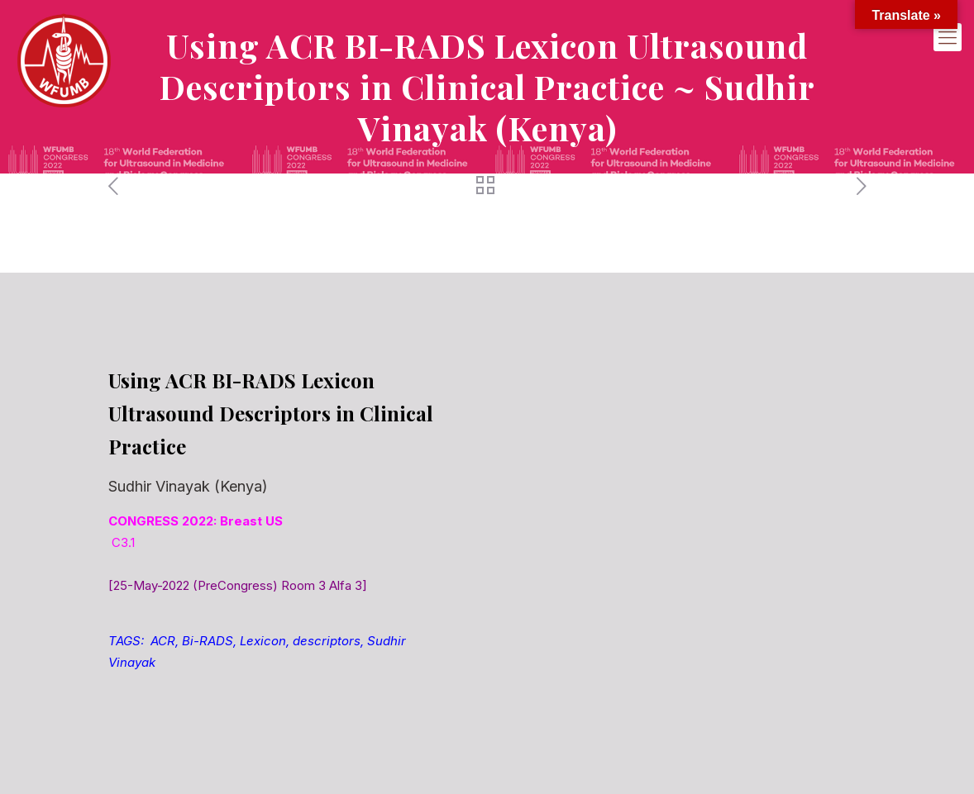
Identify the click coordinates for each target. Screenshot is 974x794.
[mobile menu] (947, 37)
